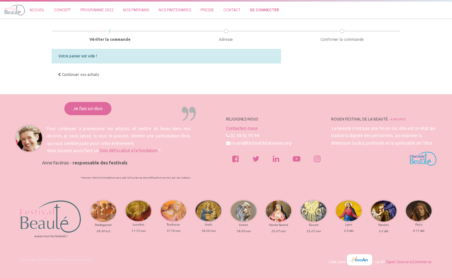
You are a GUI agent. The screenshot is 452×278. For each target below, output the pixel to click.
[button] (78, 74)
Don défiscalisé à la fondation (129, 150)
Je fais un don (87, 108)
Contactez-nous (242, 128)
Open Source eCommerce (409, 262)
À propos (398, 119)
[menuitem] (37, 10)
